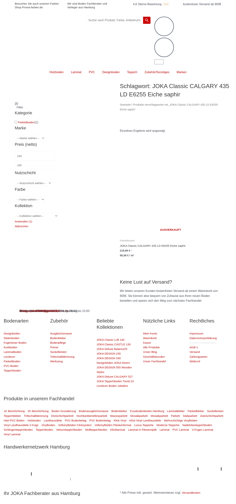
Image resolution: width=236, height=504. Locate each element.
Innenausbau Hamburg (94, 478)
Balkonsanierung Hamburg (34, 478)
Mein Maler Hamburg (119, 459)
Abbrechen (22, 227)
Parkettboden (26, 122)
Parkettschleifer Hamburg (202, 469)
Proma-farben (66, 474)
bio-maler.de (84, 474)
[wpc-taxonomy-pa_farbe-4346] (30, 201)
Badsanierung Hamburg (75, 469)
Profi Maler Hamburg (17, 459)
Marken (181, 72)
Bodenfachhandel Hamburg (147, 464)
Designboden (111, 72)
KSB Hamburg (130, 469)
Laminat (76, 72)
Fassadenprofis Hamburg (71, 464)
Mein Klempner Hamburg (49, 459)
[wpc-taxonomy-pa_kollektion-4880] (38, 217)
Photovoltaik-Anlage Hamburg (187, 464)
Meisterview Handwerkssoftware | (163, 469)
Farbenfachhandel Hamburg (108, 464)
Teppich (132, 72)
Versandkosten (191, 492)
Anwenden (24, 222)
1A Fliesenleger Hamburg (35, 464)
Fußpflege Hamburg (125, 478)
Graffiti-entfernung (65, 478)
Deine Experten (137, 474)
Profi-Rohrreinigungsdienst (36, 474)
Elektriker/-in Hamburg (193, 459)
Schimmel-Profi (193, 474)
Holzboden (56, 72)
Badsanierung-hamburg (165, 474)
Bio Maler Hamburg (44, 469)
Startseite (125, 104)
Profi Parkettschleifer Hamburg (155, 459)
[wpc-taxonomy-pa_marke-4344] (31, 138)
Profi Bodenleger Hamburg (85, 459)
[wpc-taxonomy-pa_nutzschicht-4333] (34, 184)
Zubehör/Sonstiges (157, 72)
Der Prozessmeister (105, 469)
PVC (92, 72)
